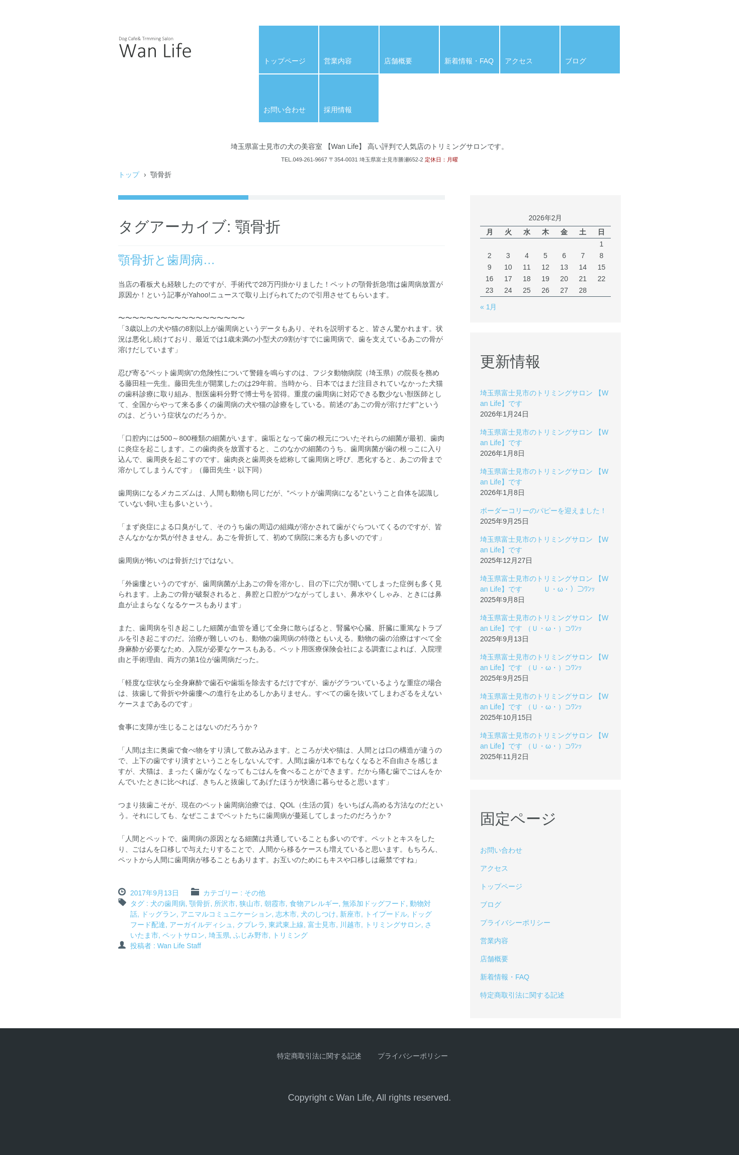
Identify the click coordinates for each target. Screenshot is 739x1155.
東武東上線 (286, 925)
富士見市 (322, 925)
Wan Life (143, 74)
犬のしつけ (318, 914)
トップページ (284, 61)
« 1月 (488, 307)
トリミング (290, 935)
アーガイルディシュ (201, 925)
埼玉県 (219, 935)
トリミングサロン (393, 925)
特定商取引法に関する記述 (522, 995)
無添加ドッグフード (374, 903)
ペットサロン (183, 935)
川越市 (350, 925)
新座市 (350, 914)
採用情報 (338, 110)
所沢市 (224, 903)
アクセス (519, 61)
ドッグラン (158, 914)
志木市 (286, 914)
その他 (254, 893)
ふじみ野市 (250, 935)
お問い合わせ (284, 110)
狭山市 (249, 903)
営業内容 (338, 61)
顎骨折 (199, 903)
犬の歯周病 (168, 903)
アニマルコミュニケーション (226, 914)
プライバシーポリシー (515, 923)
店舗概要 (398, 61)
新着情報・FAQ (469, 61)
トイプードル (386, 914)
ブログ (575, 61)
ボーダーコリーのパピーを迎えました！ (543, 511)
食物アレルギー (314, 903)
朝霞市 (275, 903)
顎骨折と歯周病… (166, 260)
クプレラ (251, 925)
